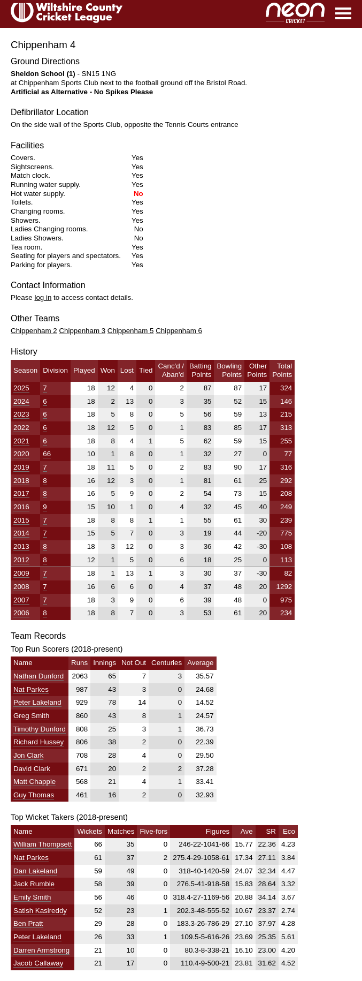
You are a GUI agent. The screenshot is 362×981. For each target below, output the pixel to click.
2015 (21, 520)
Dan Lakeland (35, 871)
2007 (21, 600)
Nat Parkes (31, 689)
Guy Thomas (33, 795)
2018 (21, 481)
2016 (21, 507)
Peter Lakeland (37, 702)
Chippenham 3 (82, 331)
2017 (21, 493)
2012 (21, 560)
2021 (21, 441)
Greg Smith (31, 716)
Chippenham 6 (179, 331)
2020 (21, 454)
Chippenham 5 (130, 331)
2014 (21, 533)
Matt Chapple (34, 782)
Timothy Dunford (39, 729)
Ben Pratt (28, 923)
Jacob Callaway (38, 963)
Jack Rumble (34, 884)
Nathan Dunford (38, 676)
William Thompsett (42, 844)
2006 (21, 613)
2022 (21, 428)
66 (47, 454)
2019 (21, 467)
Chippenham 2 (34, 331)
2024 (21, 401)
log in (42, 297)
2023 (21, 414)
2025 (21, 388)
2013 (21, 546)
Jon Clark (28, 755)
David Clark (31, 769)
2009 (21, 573)
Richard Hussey (38, 742)
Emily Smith (32, 897)
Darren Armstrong (41, 950)
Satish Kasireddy (40, 911)
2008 (21, 587)
